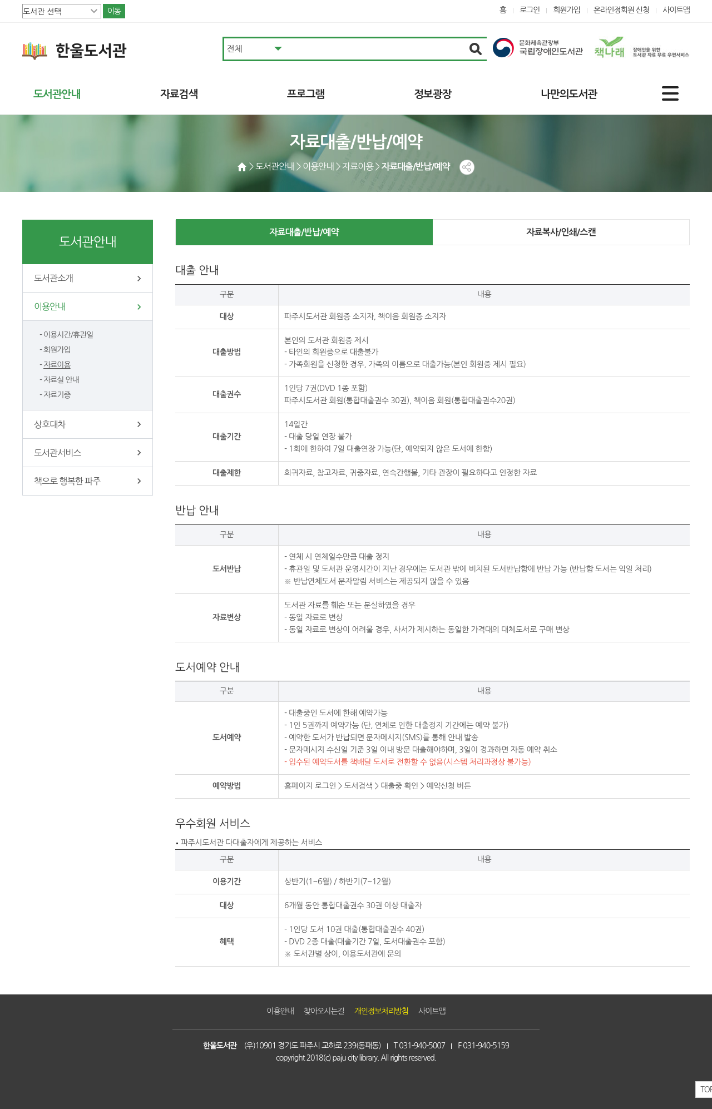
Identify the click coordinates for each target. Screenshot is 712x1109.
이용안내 (49, 306)
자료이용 (57, 365)
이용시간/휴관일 (68, 335)
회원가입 (566, 10)
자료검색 (178, 94)
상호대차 (49, 424)
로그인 (530, 10)
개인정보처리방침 (381, 1011)
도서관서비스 (57, 452)
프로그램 (305, 94)
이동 (114, 11)
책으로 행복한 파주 (67, 481)
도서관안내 (56, 94)
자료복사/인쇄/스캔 (560, 232)
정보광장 (432, 94)
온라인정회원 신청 (621, 10)
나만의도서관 (569, 94)
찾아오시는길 (324, 1011)
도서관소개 (53, 278)
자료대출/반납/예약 (303, 232)
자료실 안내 (61, 380)
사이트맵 (676, 10)
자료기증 (57, 395)
